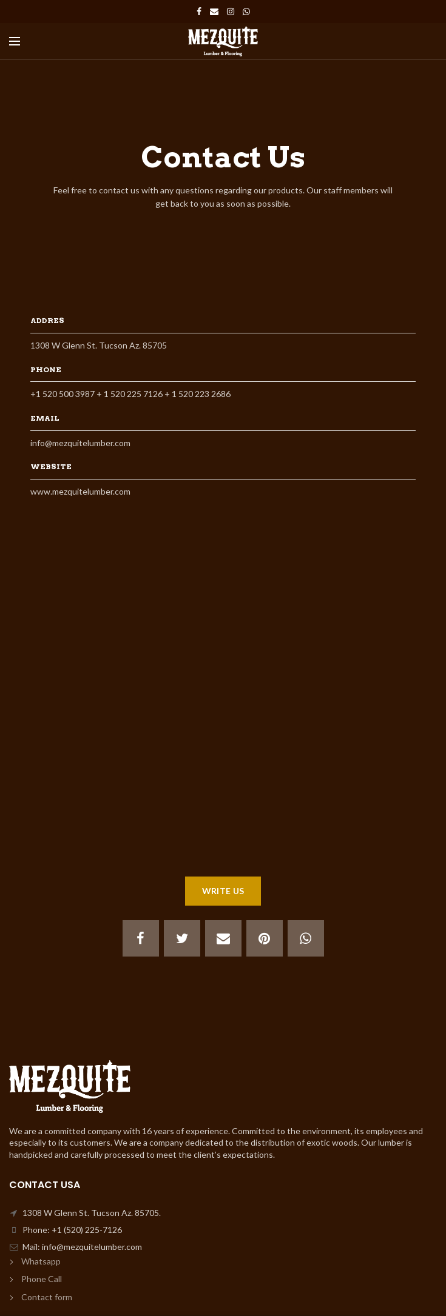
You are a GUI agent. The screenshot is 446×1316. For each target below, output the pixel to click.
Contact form (46, 1297)
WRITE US (223, 891)
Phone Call (41, 1279)
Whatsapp (41, 1261)
